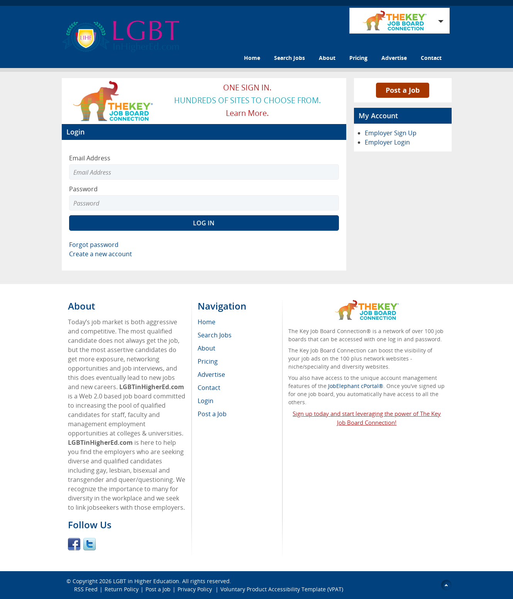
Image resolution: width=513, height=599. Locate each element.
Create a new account (100, 254)
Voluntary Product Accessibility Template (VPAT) (281, 589)
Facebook (74, 544)
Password (83, 189)
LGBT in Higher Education (146, 581)
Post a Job (403, 90)
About (327, 57)
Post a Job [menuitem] (212, 414)
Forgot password (94, 244)
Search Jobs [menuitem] (215, 335)
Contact (431, 57)
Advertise (394, 57)
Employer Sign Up (390, 133)
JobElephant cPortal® (355, 386)
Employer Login (387, 142)
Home (252, 57)
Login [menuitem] (205, 400)
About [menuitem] (206, 348)
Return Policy (122, 589)
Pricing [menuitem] (208, 361)
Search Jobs (289, 57)
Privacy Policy (195, 589)
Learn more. (247, 113)
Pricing (358, 57)
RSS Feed (86, 589)
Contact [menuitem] (209, 387)
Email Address (89, 158)
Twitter (89, 544)
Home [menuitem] (206, 322)
